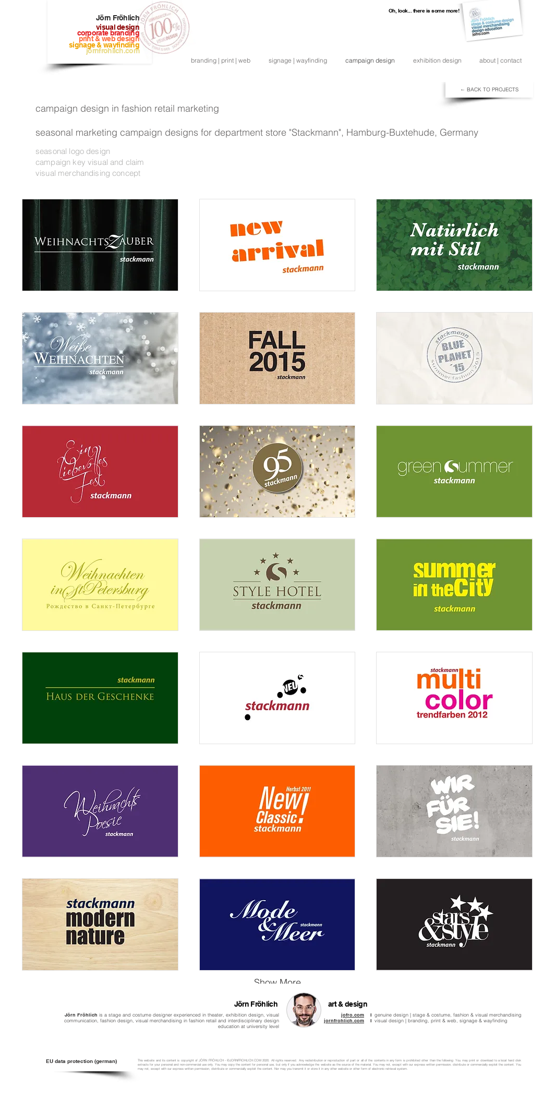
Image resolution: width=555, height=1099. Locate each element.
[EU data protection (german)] (81, 1060)
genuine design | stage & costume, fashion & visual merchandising (448, 1015)
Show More (277, 982)
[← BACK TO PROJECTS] (489, 90)
